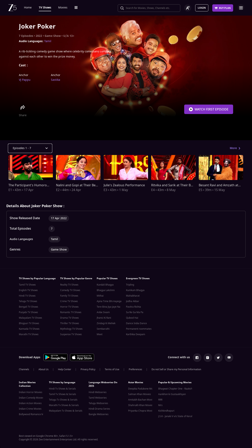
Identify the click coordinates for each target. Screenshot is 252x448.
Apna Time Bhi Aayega (109, 301)
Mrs (160, 404)
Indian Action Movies (30, 402)
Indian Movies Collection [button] (27, 383)
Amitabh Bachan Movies (141, 399)
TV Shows (45, 8)
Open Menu (241, 7)
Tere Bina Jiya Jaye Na (108, 307)
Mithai (100, 296)
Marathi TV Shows (29, 334)
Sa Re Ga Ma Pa (134, 312)
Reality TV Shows (69, 285)
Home (28, 8)
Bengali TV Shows (28, 307)
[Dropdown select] (30, 148)
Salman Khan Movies (139, 393)
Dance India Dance (136, 323)
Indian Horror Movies (30, 391)
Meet (99, 334)
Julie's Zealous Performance (124, 185)
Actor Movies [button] (135, 381)
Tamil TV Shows (27, 285)
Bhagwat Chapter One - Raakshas (176, 388)
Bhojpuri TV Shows (29, 323)
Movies (62, 8)
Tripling (130, 285)
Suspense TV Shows (71, 334)
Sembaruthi (103, 329)
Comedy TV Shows (70, 290)
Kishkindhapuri (166, 410)
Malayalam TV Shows (30, 318)
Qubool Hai (132, 318)
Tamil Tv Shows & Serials (62, 393)
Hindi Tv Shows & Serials (62, 388)
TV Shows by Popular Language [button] (37, 278)
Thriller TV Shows (69, 323)
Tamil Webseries (98, 397)
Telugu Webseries (98, 402)
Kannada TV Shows (29, 329)
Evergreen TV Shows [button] (138, 278)
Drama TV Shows (69, 318)
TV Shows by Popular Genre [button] (76, 278)
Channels (24, 368)
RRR (160, 399)
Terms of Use (112, 368)
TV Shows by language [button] (62, 381)
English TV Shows (28, 290)
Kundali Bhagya (105, 285)
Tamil (47, 41)
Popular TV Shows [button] (107, 278)
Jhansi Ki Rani (104, 318)
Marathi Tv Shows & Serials (64, 404)
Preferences (135, 368)
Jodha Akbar (132, 301)
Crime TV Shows (69, 301)
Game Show (53, 36)
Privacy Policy (88, 368)
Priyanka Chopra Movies (141, 410)
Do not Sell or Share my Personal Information (176, 368)
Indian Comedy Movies (31, 397)
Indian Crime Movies (30, 408)
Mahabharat (133, 296)
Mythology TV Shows (71, 329)
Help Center (64, 368)
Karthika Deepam (135, 334)
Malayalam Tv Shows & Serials (65, 410)
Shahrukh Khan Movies (140, 404)
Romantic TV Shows (70, 312)
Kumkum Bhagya (135, 290)
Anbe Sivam (103, 312)
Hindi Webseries (98, 391)
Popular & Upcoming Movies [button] (174, 381)
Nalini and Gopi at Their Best (77, 185)
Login (202, 8)
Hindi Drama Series (99, 408)
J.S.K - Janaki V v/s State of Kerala (176, 415)
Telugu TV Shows (28, 301)
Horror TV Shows (69, 307)
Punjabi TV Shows (28, 312)
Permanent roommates (139, 329)
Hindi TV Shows (27, 296)
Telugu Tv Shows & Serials (63, 399)
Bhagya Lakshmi (106, 290)
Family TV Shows (69, 296)
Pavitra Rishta (133, 307)
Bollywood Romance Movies (34, 413)
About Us (44, 368)
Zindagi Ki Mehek (106, 323)
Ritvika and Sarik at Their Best (173, 185)
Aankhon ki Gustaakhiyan (172, 393)
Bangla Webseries (99, 413)
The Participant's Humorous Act (32, 185)
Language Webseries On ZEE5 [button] (103, 383)
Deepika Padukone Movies (142, 388)
